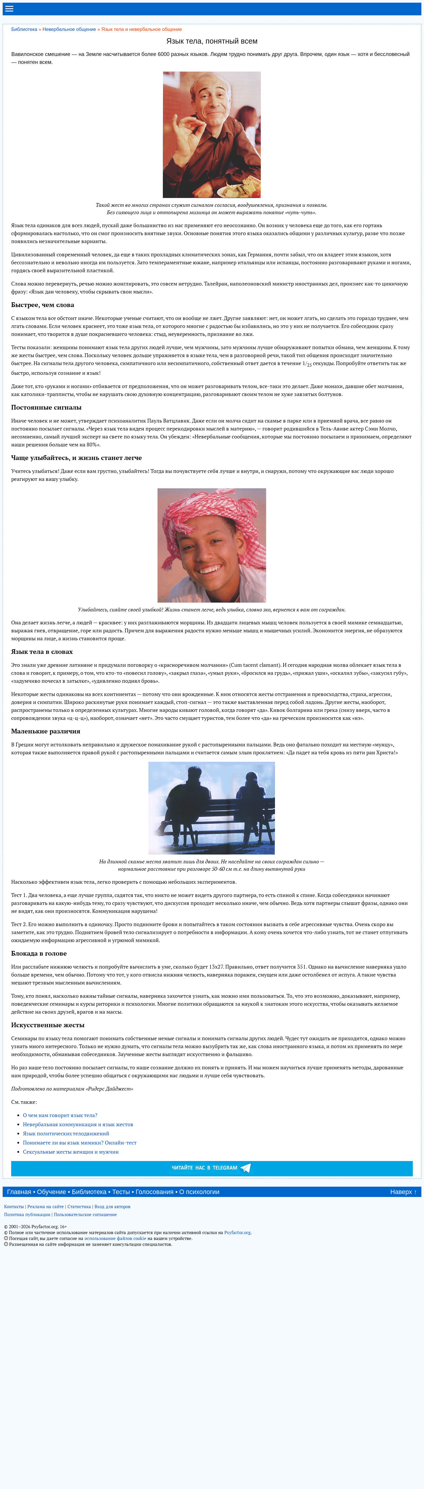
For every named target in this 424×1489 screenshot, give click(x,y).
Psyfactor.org (237, 1316)
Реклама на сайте (45, 1290)
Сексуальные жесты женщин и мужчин (71, 1151)
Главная (19, 1275)
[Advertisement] (212, 1219)
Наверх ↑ (403, 1275)
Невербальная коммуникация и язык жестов (78, 1124)
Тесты (121, 1275)
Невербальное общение (69, 29)
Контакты (14, 1290)
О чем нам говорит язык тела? (60, 1115)
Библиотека (24, 29)
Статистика (79, 1290)
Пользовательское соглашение (85, 1298)
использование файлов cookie (115, 1322)
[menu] (9, 11)
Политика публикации (27, 1298)
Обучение (51, 1275)
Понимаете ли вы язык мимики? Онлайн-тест (80, 1142)
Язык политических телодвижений (66, 1133)
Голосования (155, 1275)
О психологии (199, 1275)
